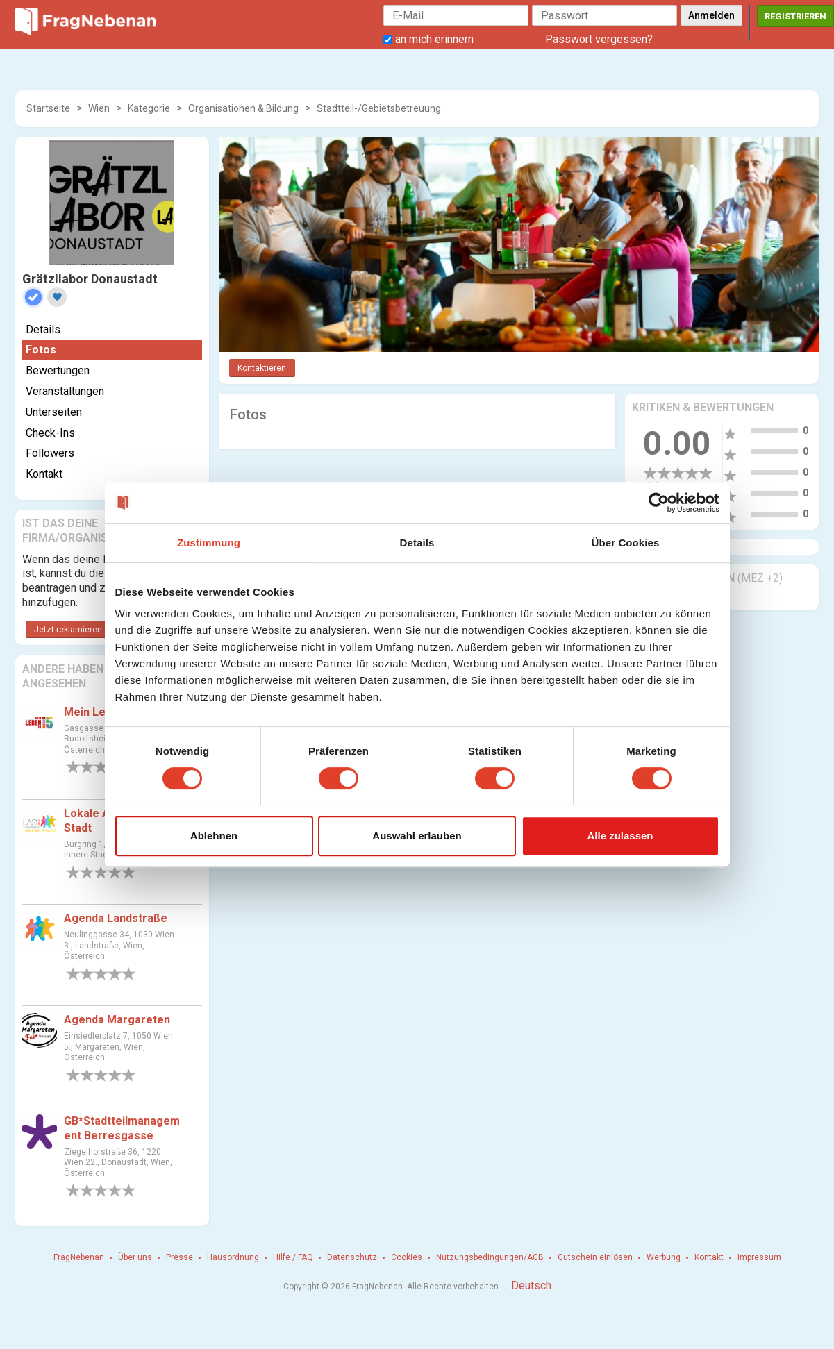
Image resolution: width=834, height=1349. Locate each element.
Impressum (759, 1257)
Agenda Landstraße (115, 918)
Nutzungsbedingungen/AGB (490, 1257)
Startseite (48, 108)
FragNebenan (78, 1257)
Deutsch (531, 1285)
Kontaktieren (261, 368)
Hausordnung (233, 1257)
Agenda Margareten (117, 1019)
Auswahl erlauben (416, 835)
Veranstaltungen (65, 391)
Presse (179, 1257)
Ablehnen (213, 835)
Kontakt (44, 473)
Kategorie (149, 108)
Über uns (135, 1257)
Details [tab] (417, 542)
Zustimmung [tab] (208, 542)
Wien (99, 108)
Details (43, 329)
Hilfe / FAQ (293, 1257)
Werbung (664, 1257)
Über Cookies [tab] (626, 542)
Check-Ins (50, 432)
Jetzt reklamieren (68, 630)
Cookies (406, 1257)
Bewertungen (58, 370)
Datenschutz (352, 1257)
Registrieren (795, 16)
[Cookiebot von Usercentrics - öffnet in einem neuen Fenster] (658, 502)
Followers (50, 453)
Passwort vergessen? (599, 39)
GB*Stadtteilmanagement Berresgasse (122, 1128)
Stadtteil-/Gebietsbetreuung (379, 108)
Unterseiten (54, 412)
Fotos (41, 349)
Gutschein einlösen (595, 1257)
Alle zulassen (620, 835)
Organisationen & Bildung (243, 108)
